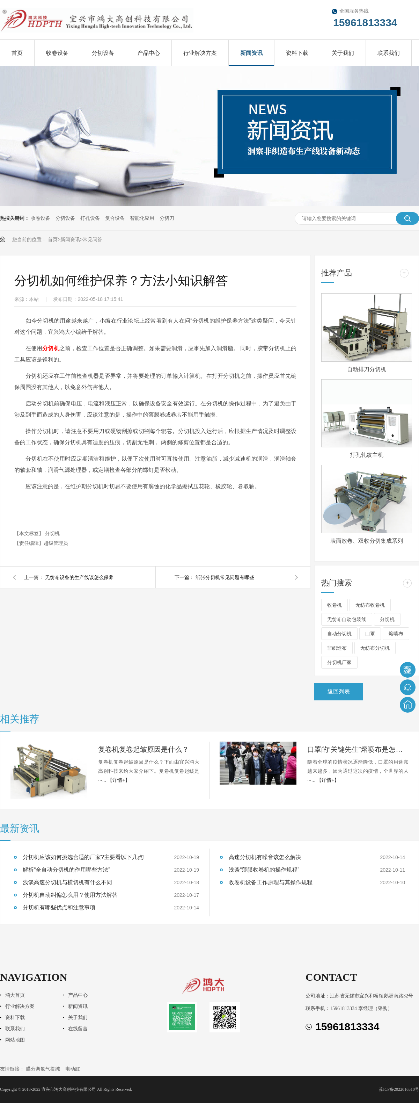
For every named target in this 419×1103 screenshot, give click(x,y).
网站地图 (15, 1040)
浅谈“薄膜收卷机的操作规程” (264, 870)
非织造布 (337, 648)
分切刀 (167, 218)
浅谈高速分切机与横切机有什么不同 (67, 882)
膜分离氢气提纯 (43, 1069)
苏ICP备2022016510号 (399, 1089)
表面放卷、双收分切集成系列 (366, 541)
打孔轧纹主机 (366, 455)
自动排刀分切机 (366, 369)
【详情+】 (119, 780)
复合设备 (115, 218)
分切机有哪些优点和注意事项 (59, 907)
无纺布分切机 (375, 648)
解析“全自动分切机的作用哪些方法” (66, 870)
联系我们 (388, 53)
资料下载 (297, 53)
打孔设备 (90, 218)
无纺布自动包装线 (346, 619)
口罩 (370, 633)
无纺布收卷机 (370, 605)
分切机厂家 (339, 662)
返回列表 (339, 691)
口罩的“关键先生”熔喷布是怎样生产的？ (358, 749)
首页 (17, 53)
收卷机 (334, 605)
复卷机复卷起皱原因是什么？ (143, 749)
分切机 (50, 348)
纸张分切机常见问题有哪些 (225, 577)
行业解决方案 (200, 53)
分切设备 (103, 53)
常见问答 (92, 239)
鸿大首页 (15, 995)
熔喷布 (396, 633)
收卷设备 (57, 53)
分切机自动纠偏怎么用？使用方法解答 (70, 895)
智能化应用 (142, 218)
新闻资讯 (251, 53)
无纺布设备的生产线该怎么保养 (79, 577)
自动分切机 (339, 633)
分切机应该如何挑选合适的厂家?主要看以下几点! (84, 857)
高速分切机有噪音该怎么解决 (265, 857)
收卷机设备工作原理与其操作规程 (271, 882)
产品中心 (149, 53)
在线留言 (78, 1028)
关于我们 (343, 53)
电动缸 (72, 1069)
